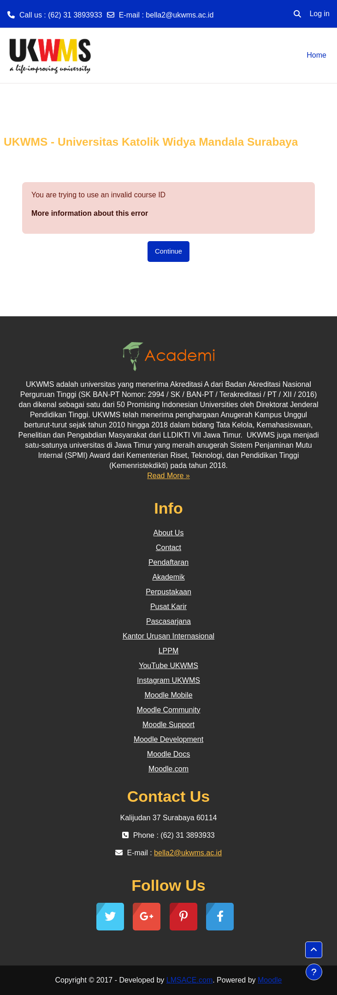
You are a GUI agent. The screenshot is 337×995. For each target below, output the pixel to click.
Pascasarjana (168, 621)
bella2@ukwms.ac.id (179, 15)
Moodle (270, 980)
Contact (168, 547)
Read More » (168, 476)
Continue (168, 251)
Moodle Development (168, 739)
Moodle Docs (168, 754)
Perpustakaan (168, 592)
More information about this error (89, 213)
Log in (319, 14)
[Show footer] (314, 972)
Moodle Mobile (168, 695)
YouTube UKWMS (168, 665)
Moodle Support (168, 724)
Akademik (168, 577)
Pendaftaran (168, 562)
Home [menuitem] (316, 55)
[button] (297, 14)
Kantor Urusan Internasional (168, 636)
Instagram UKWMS (168, 680)
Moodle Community (169, 710)
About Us (169, 533)
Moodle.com (168, 769)
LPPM (169, 651)
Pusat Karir (168, 606)
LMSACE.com (189, 980)
